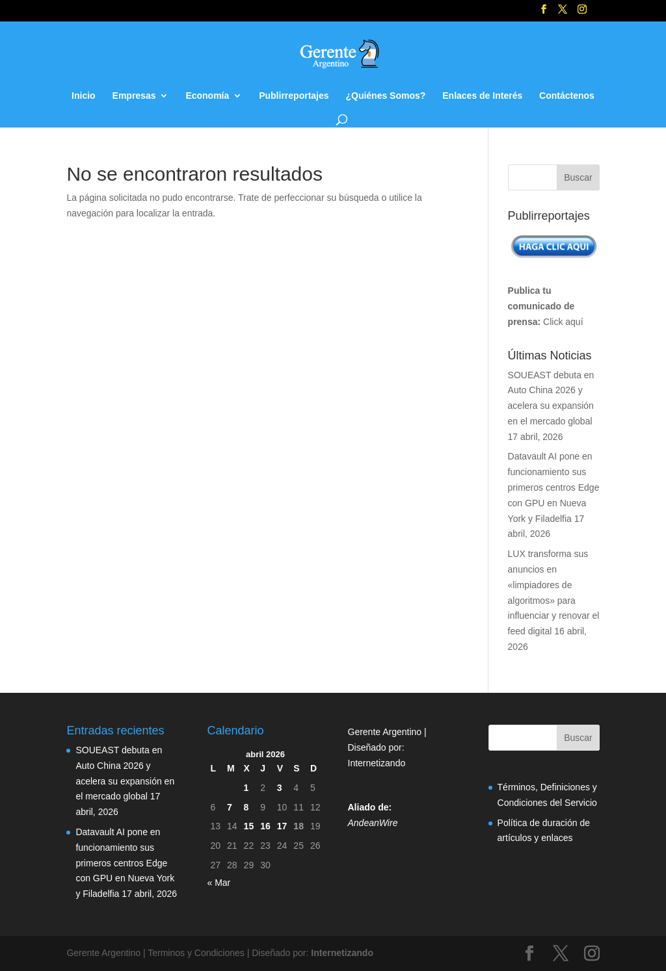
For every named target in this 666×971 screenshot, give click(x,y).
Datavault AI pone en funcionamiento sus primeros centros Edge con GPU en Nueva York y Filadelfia (554, 487)
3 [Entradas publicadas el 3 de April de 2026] (279, 788)
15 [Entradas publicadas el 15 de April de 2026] (249, 826)
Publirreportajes (293, 96)
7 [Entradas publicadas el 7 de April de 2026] (229, 807)
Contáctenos (566, 96)
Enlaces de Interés (482, 96)
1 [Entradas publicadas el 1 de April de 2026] (246, 788)
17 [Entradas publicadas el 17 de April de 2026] (282, 826)
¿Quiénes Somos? (385, 96)
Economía (207, 96)
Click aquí (563, 322)
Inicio (84, 96)
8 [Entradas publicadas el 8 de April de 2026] (246, 807)
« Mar (218, 882)
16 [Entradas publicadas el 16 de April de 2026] (265, 826)
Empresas (134, 96)
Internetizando (377, 763)
